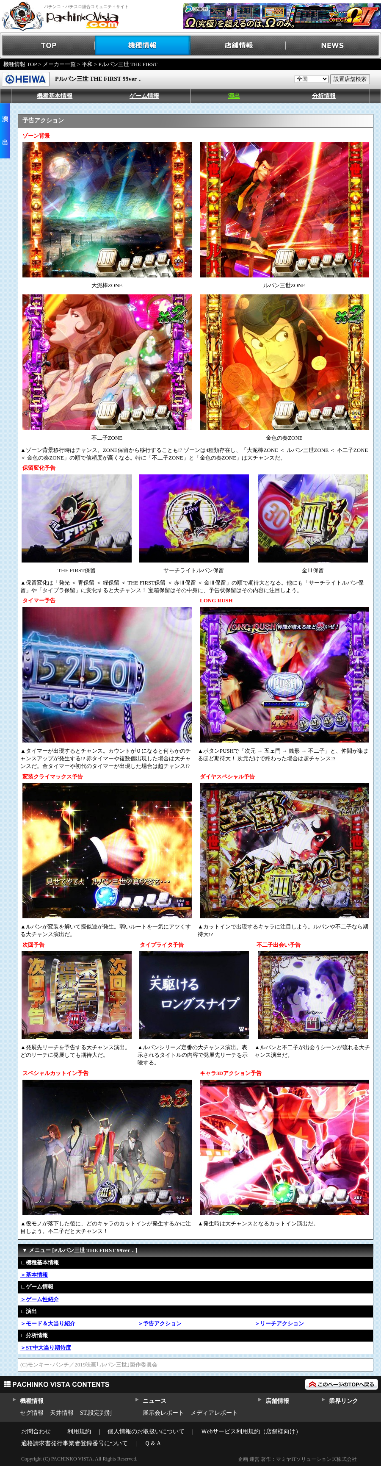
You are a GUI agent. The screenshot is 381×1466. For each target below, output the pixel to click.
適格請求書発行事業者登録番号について (74, 1443)
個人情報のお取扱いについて (146, 1431)
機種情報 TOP (20, 64)
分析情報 (324, 96)
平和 (87, 64)
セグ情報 (32, 1413)
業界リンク (343, 1401)
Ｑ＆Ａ (153, 1443)
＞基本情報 (34, 1275)
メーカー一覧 (59, 64)
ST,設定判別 (96, 1413)
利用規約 (79, 1431)
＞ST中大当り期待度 (45, 1347)
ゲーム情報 (144, 96)
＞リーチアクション (279, 1323)
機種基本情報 (54, 96)
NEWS (333, 45)
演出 (234, 96)
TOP (47, 45)
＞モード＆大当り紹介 (47, 1323)
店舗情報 (238, 45)
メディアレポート (214, 1413)
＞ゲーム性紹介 (39, 1299)
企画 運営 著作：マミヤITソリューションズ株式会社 (297, 1459)
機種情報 (142, 45)
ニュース (154, 1401)
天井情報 (62, 1413)
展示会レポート (163, 1413)
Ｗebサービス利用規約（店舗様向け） (251, 1431)
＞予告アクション (160, 1323)
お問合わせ (36, 1431)
